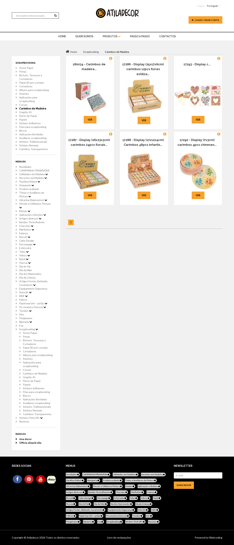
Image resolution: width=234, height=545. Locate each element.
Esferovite (25, 248)
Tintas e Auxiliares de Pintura (31, 194)
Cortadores (26, 86)
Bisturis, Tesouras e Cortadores (30, 77)
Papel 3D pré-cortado (31, 82)
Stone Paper (26, 67)
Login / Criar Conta (205, 20)
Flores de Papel (28, 115)
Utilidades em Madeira (33, 174)
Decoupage (27, 244)
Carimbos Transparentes (33, 149)
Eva (21, 325)
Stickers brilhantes (30, 123)
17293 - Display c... (197, 64)
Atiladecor (33, 537)
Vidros (24, 255)
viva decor (25, 439)
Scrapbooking (28, 329)
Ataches (24, 93)
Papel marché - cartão (33, 303)
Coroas (23, 104)
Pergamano (25, 318)
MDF (23, 296)
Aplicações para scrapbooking (28, 99)
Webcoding (215, 537)
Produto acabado (29, 188)
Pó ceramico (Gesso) (32, 307)
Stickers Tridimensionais (33, 141)
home (62, 36)
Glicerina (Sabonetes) (33, 200)
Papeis (23, 119)
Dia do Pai (24, 266)
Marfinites (26, 229)
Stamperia (26, 185)
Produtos (112, 36)
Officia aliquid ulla (30, 442)
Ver (90, 119)
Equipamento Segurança (33, 288)
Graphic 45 (25, 112)
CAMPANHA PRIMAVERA (34, 170)
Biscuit (24, 236)
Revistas (24, 421)
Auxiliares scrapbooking (33, 138)
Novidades (25, 166)
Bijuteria (25, 321)
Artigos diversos (30, 218)
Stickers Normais (29, 145)
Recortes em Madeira (33, 177)
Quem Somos (84, 36)
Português (212, 5)
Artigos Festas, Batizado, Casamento (33, 283)
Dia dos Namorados (30, 273)
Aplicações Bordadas (31, 134)
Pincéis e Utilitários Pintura (34, 205)
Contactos (167, 36)
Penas (22, 71)
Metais (24, 211)
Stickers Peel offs (31, 417)
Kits (21, 314)
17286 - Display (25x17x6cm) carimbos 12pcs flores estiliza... (143, 69)
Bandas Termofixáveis (32, 222)
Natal (23, 259)
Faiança (23, 233)
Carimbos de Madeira (32, 108)
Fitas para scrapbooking (32, 126)
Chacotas (26, 225)
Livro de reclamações (119, 537)
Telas (24, 251)
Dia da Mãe (25, 270)
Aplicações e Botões (32, 214)
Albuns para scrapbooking (34, 90)
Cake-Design (26, 240)
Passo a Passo (140, 36)
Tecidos (25, 310)
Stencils (25, 292)
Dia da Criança (27, 277)
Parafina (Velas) (29, 181)
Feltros (23, 299)
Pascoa (25, 262)
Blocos (23, 130)
